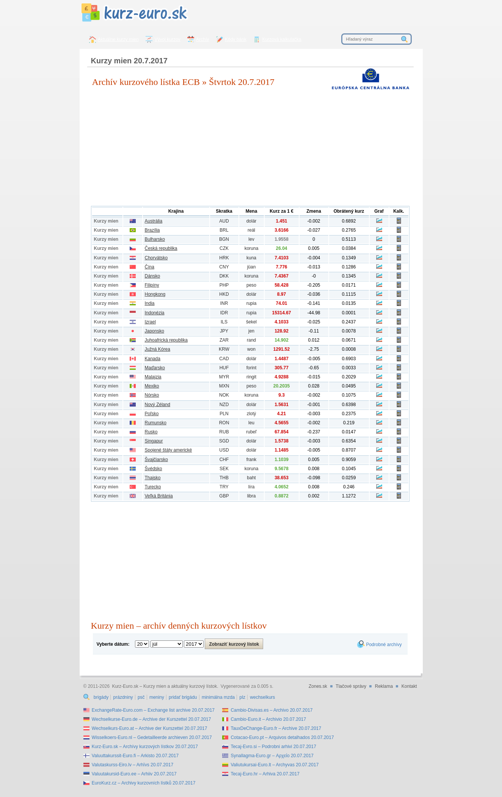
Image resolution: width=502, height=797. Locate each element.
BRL (224, 230)
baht (251, 477)
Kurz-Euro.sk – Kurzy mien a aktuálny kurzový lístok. (165, 686)
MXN (224, 386)
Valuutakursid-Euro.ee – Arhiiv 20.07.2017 (134, 774)
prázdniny (123, 697)
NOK (224, 395)
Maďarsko (155, 367)
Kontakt (409, 686)
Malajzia (153, 377)
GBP (224, 496)
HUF (224, 367)
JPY (224, 331)
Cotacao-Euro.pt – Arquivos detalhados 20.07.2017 (282, 737)
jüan (251, 267)
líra (251, 486)
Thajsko (153, 477)
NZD (224, 404)
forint (251, 367)
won (251, 349)
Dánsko (152, 276)
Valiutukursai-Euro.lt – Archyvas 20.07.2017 (274, 764)
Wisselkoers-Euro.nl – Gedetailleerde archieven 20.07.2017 (152, 737)
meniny (156, 697)
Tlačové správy (351, 686)
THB (224, 477)
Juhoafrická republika (166, 340)
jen (251, 331)
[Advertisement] (250, 149)
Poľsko (152, 413)
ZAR (224, 340)
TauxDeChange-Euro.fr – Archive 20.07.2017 (276, 728)
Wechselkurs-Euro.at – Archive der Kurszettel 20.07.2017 (149, 728)
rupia (251, 303)
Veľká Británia (159, 496)
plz (242, 697)
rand (251, 340)
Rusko (151, 432)
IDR (224, 312)
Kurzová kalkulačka (281, 39)
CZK (224, 248)
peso (251, 285)
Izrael (150, 322)
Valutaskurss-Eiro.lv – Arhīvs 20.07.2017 (132, 764)
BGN (224, 239)
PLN (224, 413)
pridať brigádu (183, 697)
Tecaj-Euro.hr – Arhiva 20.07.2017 (265, 774)
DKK (224, 276)
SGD (224, 441)
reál (251, 230)
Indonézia (155, 312)
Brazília (152, 230)
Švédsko (153, 468)
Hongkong (155, 294)
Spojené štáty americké (168, 450)
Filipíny (152, 285)
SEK (224, 468)
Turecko (153, 486)
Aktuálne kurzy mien (118, 39)
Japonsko (154, 331)
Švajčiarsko (156, 459)
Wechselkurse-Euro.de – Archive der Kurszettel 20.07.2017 (151, 719)
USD (224, 450)
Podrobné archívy (384, 644)
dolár (251, 221)
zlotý (251, 413)
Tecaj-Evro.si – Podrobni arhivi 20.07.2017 (273, 746)
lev (251, 239)
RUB (224, 432)
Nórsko (152, 395)
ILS (224, 322)
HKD (224, 294)
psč (141, 697)
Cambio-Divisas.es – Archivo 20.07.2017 (271, 710)
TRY (224, 486)
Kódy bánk (235, 39)
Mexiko (152, 386)
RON (224, 422)
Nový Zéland (157, 404)
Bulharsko (155, 239)
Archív (202, 39)
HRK (224, 257)
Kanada (152, 358)
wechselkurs (262, 697)
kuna (251, 257)
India (150, 303)
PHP (224, 285)
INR (224, 303)
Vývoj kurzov (167, 39)
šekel (251, 322)
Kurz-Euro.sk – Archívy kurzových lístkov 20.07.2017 (145, 746)
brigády (101, 697)
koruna (252, 248)
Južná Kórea (157, 349)
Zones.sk (318, 686)
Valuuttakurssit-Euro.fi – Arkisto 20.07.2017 (135, 755)
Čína (149, 267)
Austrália (154, 221)
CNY (224, 267)
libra (251, 496)
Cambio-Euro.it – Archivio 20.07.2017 (268, 719)
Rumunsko (155, 422)
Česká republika (161, 248)
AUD (224, 221)
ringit (251, 377)
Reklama (384, 686)
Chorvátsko (156, 257)
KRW (224, 349)
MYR (224, 377)
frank (251, 459)
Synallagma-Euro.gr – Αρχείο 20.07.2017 (272, 755)
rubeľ (251, 432)
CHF (224, 459)
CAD (224, 358)
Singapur (154, 441)
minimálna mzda (218, 697)
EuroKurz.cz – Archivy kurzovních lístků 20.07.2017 (143, 783)
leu (251, 422)
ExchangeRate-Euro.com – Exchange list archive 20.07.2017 (153, 710)
